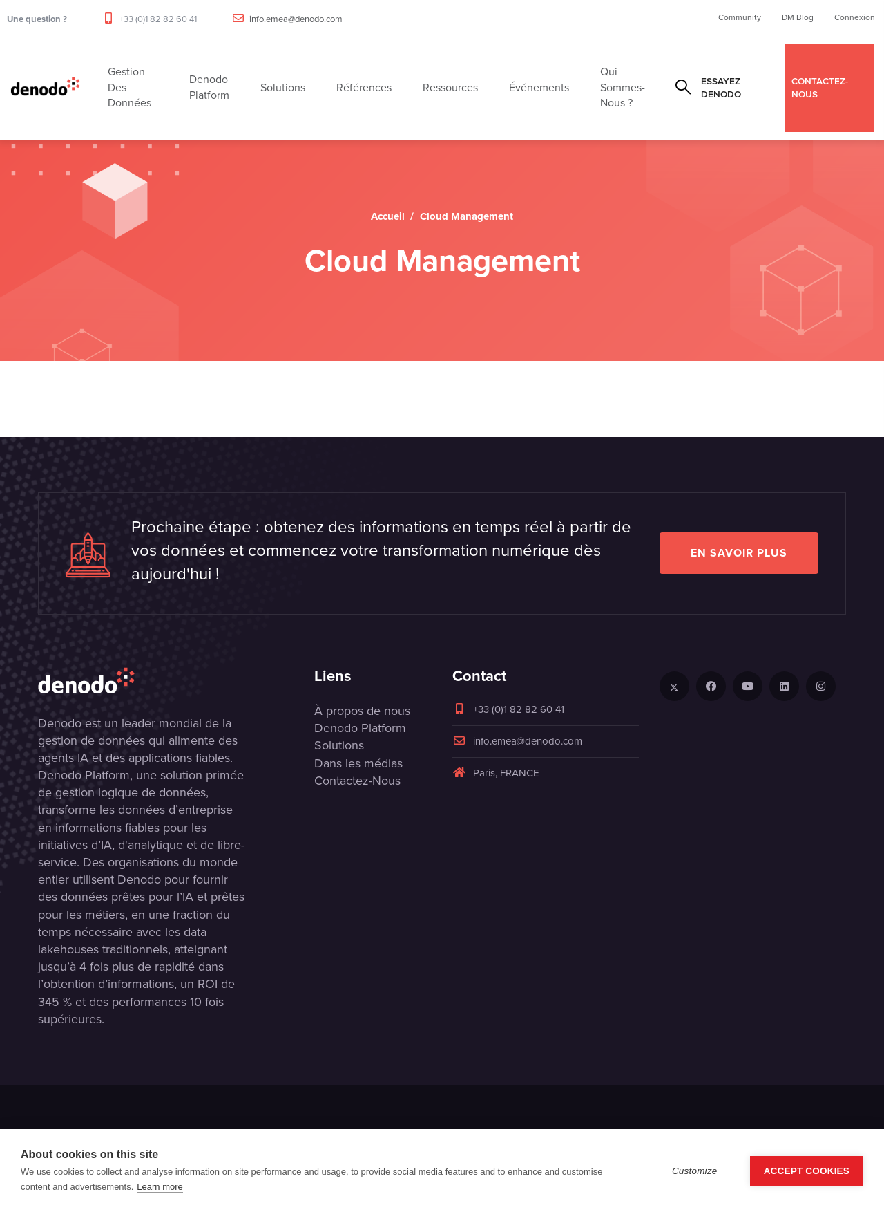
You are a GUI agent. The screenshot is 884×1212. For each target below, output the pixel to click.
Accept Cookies (806, 1171)
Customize (695, 1171)
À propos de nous (362, 711)
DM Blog (798, 17)
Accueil (388, 216)
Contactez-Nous (357, 781)
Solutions (339, 745)
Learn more (159, 1187)
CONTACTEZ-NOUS (819, 87)
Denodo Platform (360, 728)
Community (739, 17)
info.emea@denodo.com (296, 19)
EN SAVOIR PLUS (739, 553)
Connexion (854, 17)
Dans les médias (358, 763)
